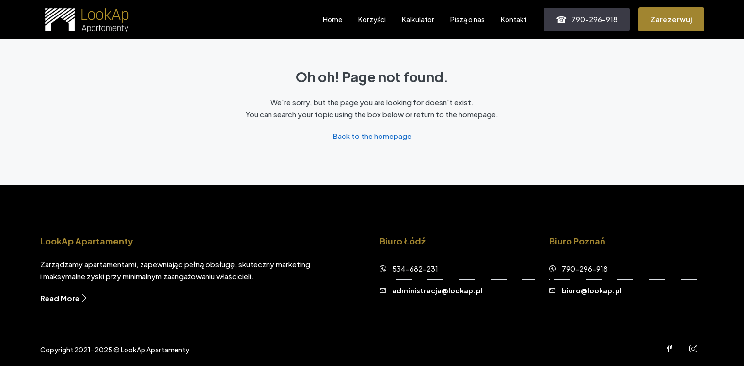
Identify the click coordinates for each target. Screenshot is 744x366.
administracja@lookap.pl (437, 290)
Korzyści (372, 19)
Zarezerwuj (671, 19)
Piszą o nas (467, 19)
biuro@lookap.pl (592, 290)
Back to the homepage (372, 135)
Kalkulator (418, 19)
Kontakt (514, 19)
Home (332, 19)
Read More (64, 298)
